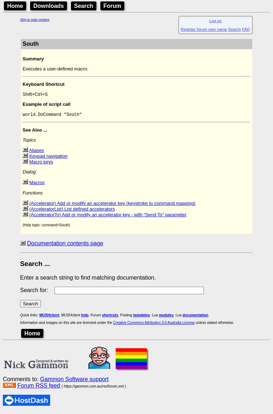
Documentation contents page (65, 244)
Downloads (48, 6)
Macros (37, 183)
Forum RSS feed (38, 387)
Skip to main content (34, 19)
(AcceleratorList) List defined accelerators (72, 210)
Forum (112, 6)
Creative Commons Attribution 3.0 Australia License (154, 324)
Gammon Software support (74, 380)
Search (83, 6)
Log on (215, 21)
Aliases (36, 151)
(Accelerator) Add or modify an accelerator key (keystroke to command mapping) (112, 204)
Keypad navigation (48, 157)
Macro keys (41, 163)
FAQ (246, 29)
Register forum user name (204, 29)
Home (15, 6)
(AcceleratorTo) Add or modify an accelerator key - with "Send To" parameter (108, 215)
